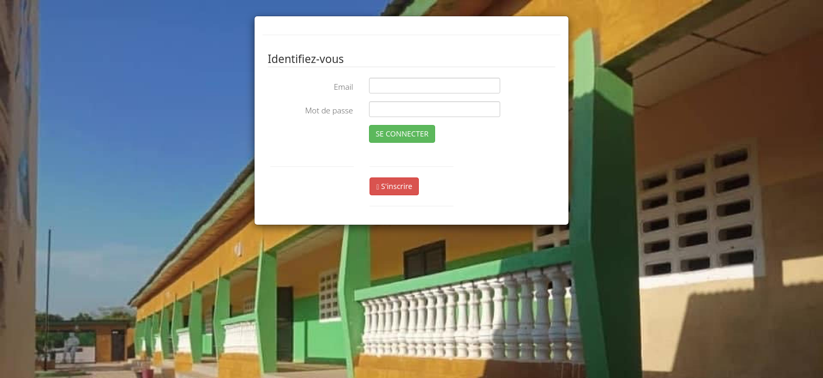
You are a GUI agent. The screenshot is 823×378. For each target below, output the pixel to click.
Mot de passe (329, 110)
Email (343, 86)
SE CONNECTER (402, 134)
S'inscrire (394, 186)
